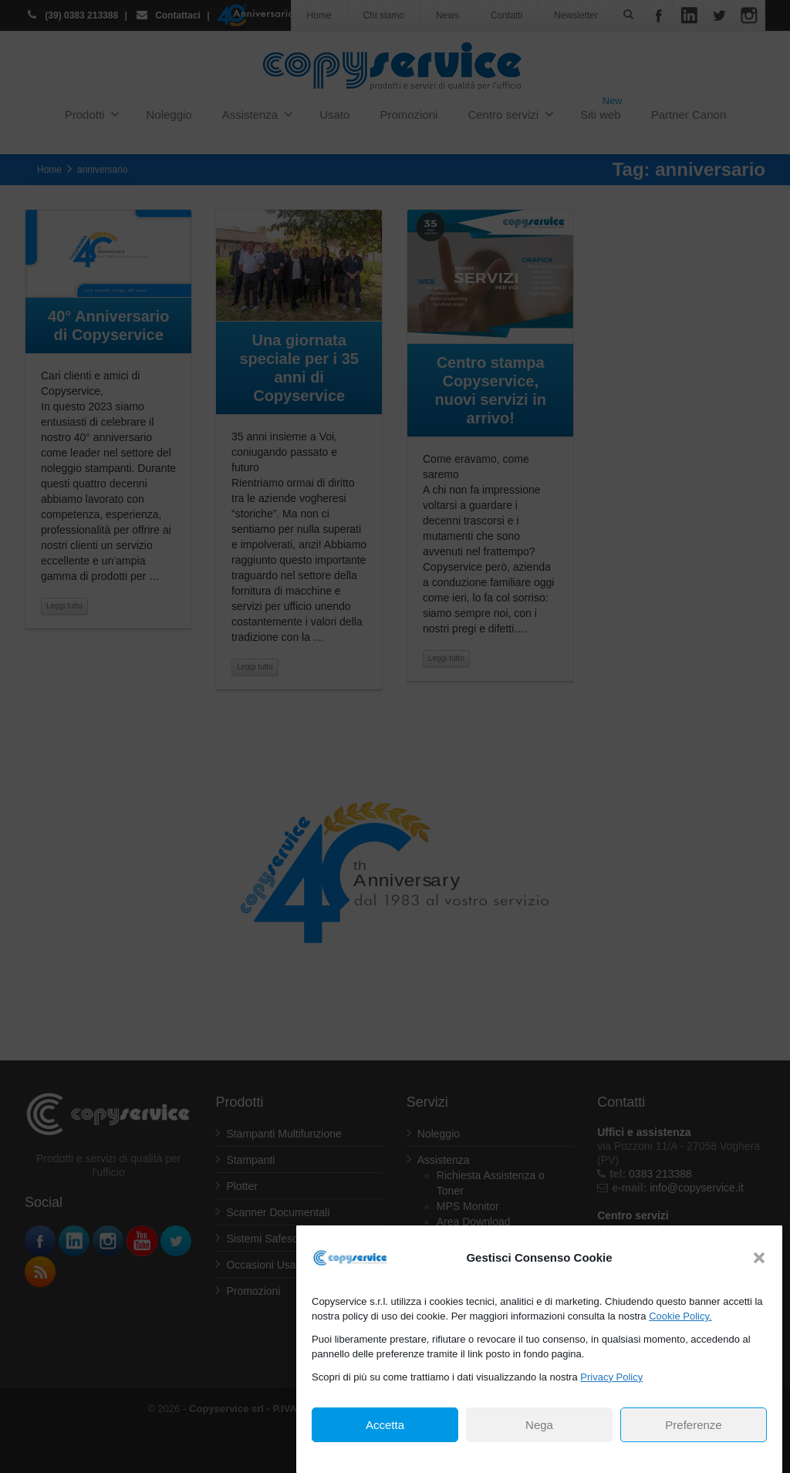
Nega (539, 1424)
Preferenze (693, 1424)
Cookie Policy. (680, 1316)
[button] (759, 1258)
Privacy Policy (611, 1377)
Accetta (385, 1424)
